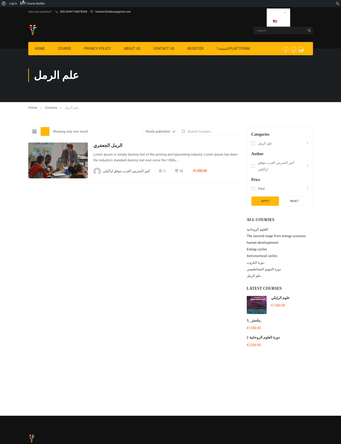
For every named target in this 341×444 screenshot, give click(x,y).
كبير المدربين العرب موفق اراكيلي (276, 166)
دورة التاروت (255, 263)
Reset (294, 201)
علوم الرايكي (280, 298)
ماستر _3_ (254, 320)
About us (132, 48)
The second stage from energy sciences (276, 236)
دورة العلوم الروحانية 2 (263, 337)
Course (64, 48)
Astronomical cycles (262, 256)
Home (40, 48)
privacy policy (97, 48)
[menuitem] (4, 3)
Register (195, 48)
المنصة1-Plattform (233, 48)
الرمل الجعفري (107, 145)
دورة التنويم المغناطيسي (264, 269)
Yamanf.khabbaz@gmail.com (113, 11)
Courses (51, 108)
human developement (262, 243)
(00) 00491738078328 (73, 11)
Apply (265, 201)
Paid (261, 189)
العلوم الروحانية (257, 229)
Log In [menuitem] (13, 3)
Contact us (163, 48)
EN (278, 21)
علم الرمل (265, 143)
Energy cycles (257, 249)
